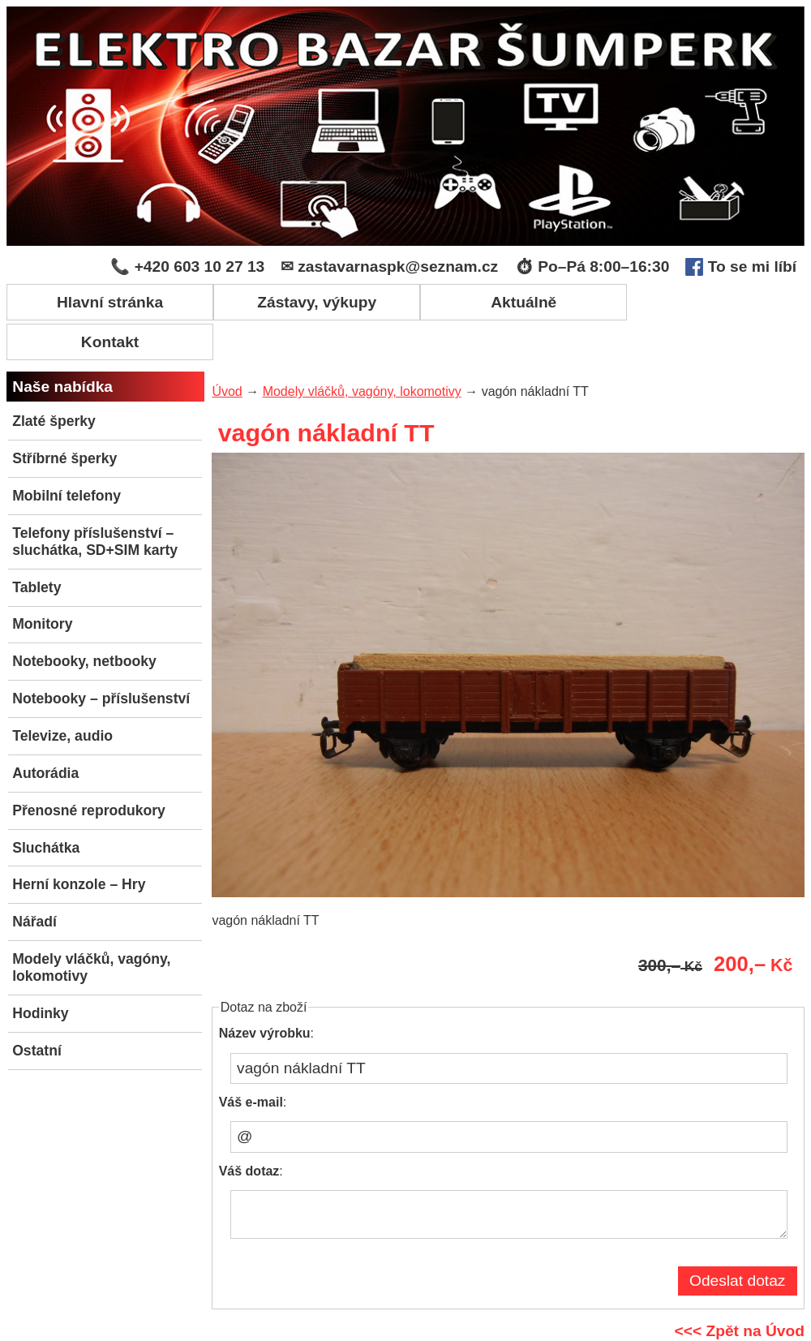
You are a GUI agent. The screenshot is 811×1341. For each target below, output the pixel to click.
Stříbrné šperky (64, 418)
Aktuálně (505, 301)
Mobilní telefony (66, 454)
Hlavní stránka (106, 301)
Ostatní (37, 1009)
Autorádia (45, 732)
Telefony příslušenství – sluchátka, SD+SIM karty (95, 500)
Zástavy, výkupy (306, 301)
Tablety (36, 546)
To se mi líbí (740, 267)
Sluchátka (45, 806)
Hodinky (40, 972)
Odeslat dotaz (737, 1247)
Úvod (227, 351)
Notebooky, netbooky (84, 620)
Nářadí (34, 881)
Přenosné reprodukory (88, 769)
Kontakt (704, 301)
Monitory (42, 583)
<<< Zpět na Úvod (740, 1297)
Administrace (648, 1327)
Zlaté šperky (54, 380)
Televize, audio (62, 694)
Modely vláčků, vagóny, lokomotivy (91, 926)
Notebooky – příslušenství (101, 658)
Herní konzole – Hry (78, 844)
